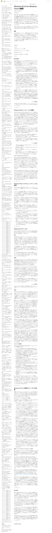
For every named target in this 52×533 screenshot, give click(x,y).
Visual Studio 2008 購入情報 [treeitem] (5, 114)
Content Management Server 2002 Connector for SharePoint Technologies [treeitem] (6, 446)
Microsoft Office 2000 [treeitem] (5, 307)
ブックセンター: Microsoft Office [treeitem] (6, 73)
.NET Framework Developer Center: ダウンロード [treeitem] (7, 470)
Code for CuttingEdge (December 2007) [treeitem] (6, 182)
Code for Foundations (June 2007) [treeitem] (6, 202)
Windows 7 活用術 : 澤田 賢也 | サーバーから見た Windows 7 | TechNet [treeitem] (7, 172)
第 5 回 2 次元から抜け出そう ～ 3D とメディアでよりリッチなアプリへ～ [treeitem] (7, 86)
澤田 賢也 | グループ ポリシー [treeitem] (6, 393)
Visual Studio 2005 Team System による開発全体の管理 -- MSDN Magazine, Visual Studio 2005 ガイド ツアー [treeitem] (7, 343)
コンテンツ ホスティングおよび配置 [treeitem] (7, 192)
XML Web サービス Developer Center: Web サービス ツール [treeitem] (7, 467)
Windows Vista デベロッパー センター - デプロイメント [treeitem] (7, 257)
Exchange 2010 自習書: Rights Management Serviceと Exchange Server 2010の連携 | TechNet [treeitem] (6, 205)
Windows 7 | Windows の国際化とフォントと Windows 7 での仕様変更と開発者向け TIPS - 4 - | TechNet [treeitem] (7, 406)
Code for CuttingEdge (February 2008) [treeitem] (6, 435)
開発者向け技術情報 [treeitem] (4, 460)
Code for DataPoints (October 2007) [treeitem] (6, 7)
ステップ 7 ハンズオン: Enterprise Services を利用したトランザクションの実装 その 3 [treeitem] (6, 279)
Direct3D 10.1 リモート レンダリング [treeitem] (7, 287)
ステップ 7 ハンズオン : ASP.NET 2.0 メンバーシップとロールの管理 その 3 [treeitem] (7, 83)
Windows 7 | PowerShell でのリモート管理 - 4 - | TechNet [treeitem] (7, 286)
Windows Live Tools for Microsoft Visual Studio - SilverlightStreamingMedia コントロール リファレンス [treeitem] (6, 326)
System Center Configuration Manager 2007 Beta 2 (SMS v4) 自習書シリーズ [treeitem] (7, 174)
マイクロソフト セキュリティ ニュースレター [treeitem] (7, 402)
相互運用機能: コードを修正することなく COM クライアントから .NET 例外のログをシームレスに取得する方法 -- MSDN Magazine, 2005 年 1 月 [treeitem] (7, 188)
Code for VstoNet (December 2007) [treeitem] (6, 456)
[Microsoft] (1, 1)
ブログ (12, 530)
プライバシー (19, 530)
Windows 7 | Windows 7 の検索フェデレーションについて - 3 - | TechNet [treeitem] (7, 404)
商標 (40, 530)
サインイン (49, 1)
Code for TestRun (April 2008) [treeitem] (6, 110)
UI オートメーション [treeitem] (4, 212)
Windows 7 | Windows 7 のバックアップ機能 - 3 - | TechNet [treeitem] (6, 425)
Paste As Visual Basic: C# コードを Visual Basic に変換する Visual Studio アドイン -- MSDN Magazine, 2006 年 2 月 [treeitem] (7, 390)
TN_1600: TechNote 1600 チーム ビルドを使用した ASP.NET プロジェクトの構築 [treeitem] (7, 386)
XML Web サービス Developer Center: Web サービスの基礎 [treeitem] (7, 289)
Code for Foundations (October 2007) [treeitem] (7, 190)
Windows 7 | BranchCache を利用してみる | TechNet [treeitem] (6, 358)
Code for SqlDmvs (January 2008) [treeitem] (6, 259)
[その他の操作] (37, 4)
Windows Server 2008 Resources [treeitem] (6, 104)
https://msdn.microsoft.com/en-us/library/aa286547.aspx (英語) (23, 474)
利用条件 (37, 530)
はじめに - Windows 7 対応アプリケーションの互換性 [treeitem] (7, 158)
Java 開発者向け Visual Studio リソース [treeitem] (7, 442)
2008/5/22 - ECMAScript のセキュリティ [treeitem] (7, 330)
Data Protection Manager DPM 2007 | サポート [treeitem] (7, 126)
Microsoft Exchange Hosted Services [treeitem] (6, 255)
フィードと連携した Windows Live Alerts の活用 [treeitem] (6, 128)
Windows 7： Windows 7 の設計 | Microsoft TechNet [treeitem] (6, 131)
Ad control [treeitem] (3, 155)
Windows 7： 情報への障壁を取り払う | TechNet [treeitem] (7, 273)
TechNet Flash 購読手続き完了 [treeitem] (6, 309)
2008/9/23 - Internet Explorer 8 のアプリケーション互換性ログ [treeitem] (7, 417)
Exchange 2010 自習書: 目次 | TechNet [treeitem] (7, 150)
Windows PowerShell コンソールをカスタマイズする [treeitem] (7, 410)
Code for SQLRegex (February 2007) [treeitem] (6, 214)
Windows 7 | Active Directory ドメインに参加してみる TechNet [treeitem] (7, 15)
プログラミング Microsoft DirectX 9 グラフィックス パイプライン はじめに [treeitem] (7, 76)
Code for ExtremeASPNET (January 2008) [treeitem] (6, 43)
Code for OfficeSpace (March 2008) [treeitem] (6, 134)
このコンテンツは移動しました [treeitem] (6, 397)
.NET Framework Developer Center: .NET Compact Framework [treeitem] (6, 152)
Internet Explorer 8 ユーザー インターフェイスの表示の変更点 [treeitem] (6, 465)
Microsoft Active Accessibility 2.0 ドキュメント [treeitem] (6, 196)
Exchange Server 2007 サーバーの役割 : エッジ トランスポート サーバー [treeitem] (7, 423)
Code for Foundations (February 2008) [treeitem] (6, 462)
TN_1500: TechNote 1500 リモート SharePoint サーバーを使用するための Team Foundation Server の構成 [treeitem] (7, 335)
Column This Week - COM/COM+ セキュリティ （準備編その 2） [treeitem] (7, 317)
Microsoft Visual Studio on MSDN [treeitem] (6, 103)
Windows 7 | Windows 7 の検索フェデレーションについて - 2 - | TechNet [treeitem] (7, 13)
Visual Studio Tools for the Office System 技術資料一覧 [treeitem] (6, 478)
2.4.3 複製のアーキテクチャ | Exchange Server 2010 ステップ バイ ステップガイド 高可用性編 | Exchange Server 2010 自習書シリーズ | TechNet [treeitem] (7, 486)
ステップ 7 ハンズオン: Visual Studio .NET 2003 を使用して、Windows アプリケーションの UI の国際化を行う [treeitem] (7, 311)
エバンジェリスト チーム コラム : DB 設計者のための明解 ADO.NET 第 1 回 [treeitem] (7, 20)
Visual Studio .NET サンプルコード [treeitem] (6, 35)
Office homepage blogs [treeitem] (5, 254)
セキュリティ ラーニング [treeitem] (5, 217)
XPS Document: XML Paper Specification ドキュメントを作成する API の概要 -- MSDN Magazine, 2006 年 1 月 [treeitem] (6, 375)
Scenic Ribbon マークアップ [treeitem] (5, 474)
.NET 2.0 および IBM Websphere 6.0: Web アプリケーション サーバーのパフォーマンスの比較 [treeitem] (7, 10)
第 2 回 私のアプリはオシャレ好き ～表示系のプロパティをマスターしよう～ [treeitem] (7, 419)
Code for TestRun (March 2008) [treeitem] (6, 44)
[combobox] (6, 6)
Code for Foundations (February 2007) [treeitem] (6, 90)
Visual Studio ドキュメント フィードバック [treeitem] (7, 161)
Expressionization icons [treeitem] (5, 476)
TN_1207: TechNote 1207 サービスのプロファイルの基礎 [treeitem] (7, 33)
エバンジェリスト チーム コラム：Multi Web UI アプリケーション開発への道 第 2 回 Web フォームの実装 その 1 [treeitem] (7, 178)
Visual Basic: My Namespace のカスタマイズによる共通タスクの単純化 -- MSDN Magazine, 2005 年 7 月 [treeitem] (7, 382)
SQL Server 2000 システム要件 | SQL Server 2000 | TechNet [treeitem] (7, 483)
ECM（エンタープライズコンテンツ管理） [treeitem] (7, 338)
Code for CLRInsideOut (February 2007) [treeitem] (6, 314)
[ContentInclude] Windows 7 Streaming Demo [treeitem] (5, 355)
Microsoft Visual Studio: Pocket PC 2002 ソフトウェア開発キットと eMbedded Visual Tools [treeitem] (6, 300)
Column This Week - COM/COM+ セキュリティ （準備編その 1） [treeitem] (7, 306)
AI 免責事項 (2, 530)
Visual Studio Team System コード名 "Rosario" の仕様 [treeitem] (7, 80)
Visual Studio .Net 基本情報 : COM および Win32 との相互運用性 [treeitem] (7, 364)
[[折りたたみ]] (11, 4)
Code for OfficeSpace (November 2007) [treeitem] (6, 102)
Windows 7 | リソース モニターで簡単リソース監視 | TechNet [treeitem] (6, 298)
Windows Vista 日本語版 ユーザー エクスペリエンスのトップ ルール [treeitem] (7, 480)
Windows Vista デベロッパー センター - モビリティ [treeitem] (7, 107)
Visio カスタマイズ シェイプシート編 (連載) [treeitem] (7, 455)
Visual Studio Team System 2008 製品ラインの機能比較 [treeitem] (7, 440)
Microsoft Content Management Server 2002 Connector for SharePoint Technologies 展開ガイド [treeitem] (6, 472)
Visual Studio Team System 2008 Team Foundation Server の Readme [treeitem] (6, 141)
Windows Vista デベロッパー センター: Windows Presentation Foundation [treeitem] (7, 194)
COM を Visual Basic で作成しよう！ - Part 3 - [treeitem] (7, 99)
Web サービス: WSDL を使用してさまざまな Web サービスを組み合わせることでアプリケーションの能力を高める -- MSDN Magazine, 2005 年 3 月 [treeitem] (7, 63)
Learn (15, 4)
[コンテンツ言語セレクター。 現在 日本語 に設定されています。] (3, 528)
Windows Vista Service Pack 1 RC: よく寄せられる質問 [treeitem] (6, 113)
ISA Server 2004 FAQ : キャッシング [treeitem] (7, 31)
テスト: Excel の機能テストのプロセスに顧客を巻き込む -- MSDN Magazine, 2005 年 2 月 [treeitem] (6, 412)
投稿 (15, 530)
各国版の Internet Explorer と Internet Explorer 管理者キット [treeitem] (7, 295)
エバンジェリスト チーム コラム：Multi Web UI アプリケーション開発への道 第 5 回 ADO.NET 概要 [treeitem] (7, 449)
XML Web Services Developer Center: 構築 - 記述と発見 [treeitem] (7, 22)
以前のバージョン (7, 530)
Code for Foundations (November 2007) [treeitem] (6, 37)
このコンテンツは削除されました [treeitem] (6, 222)
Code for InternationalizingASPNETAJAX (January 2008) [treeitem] (6, 167)
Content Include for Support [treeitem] (5, 415)
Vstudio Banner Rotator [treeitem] (5, 394)
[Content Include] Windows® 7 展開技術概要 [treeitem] (6, 148)
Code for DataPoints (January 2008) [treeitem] (6, 25)
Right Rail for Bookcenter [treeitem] (5, 169)
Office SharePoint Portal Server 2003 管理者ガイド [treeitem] (7, 139)
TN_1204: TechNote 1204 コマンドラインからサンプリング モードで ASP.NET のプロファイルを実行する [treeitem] (7, 92)
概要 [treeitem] (2, 339)
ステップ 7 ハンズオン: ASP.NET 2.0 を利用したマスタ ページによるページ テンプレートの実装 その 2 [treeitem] (7, 360)
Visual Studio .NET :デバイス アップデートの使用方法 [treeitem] (6, 292)
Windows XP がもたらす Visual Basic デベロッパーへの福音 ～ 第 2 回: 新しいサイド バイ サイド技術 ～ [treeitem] (7, 319)
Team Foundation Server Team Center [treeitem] (7, 428)
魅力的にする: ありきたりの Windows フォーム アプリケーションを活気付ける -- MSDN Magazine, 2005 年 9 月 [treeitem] (7, 50)
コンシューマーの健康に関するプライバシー (28, 530)
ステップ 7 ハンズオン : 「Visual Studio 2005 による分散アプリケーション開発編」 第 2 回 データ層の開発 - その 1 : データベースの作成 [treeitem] (6, 28)
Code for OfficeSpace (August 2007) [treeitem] (6, 24)
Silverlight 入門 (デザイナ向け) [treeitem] (6, 395)
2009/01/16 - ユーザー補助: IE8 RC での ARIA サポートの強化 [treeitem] (7, 346)
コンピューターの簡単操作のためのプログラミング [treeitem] (7, 163)
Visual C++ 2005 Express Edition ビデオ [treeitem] (7, 47)
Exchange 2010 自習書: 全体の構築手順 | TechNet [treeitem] (7, 184)
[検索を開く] (47, 1)
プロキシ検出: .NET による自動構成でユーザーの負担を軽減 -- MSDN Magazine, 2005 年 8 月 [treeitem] (6, 54)
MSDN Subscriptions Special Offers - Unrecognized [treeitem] (7, 137)
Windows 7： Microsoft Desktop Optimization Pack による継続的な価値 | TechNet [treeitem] (7, 379)
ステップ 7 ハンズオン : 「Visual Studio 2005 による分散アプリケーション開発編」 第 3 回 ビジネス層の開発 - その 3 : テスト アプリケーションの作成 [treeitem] (6, 367)
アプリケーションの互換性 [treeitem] (5, 213)
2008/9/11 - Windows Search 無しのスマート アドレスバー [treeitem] (7, 332)
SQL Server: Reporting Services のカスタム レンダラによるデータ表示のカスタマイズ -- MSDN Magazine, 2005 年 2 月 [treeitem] (7, 262)
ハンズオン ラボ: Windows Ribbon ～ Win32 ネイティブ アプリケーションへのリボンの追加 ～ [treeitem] (7, 275)
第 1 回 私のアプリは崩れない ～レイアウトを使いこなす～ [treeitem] (7, 453)
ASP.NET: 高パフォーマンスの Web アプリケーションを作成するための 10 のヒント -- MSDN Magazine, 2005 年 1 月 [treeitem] (7, 209)
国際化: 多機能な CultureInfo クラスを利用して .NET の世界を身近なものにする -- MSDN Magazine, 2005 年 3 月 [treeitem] (7, 200)
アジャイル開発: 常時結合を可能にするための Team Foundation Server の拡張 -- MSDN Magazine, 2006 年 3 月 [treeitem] (7, 58)
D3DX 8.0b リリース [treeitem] (4, 78)
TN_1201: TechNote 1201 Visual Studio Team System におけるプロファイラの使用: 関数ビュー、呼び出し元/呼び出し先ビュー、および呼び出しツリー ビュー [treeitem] (7, 120)
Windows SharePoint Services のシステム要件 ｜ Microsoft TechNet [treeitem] (7, 437)
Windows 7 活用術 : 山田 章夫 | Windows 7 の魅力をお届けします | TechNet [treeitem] (6, 39)
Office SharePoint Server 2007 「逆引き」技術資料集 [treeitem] (7, 133)
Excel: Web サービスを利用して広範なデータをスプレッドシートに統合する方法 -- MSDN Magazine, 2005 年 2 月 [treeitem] (7, 145)
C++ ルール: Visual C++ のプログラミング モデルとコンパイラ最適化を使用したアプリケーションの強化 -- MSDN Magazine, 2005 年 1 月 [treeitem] (7, 431)
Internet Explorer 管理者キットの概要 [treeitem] (7, 293)
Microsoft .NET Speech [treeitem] (5, 443)
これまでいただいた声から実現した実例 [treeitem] (7, 268)
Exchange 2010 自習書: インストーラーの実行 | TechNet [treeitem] (7, 18)
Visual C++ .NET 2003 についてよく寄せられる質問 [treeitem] (7, 72)
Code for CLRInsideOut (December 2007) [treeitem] (6, 97)
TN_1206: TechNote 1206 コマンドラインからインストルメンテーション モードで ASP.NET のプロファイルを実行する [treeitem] (7, 521)
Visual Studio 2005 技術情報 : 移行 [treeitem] (6, 115)
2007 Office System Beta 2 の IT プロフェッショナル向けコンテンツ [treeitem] (7, 266)
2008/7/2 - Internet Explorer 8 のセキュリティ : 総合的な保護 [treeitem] (6, 459)
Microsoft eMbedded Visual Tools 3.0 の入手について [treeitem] (7, 219)
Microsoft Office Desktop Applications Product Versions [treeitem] (7, 323)
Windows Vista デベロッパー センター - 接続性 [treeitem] (7, 109)
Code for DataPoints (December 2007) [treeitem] (6, 304)
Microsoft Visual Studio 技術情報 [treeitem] (6, 427)
